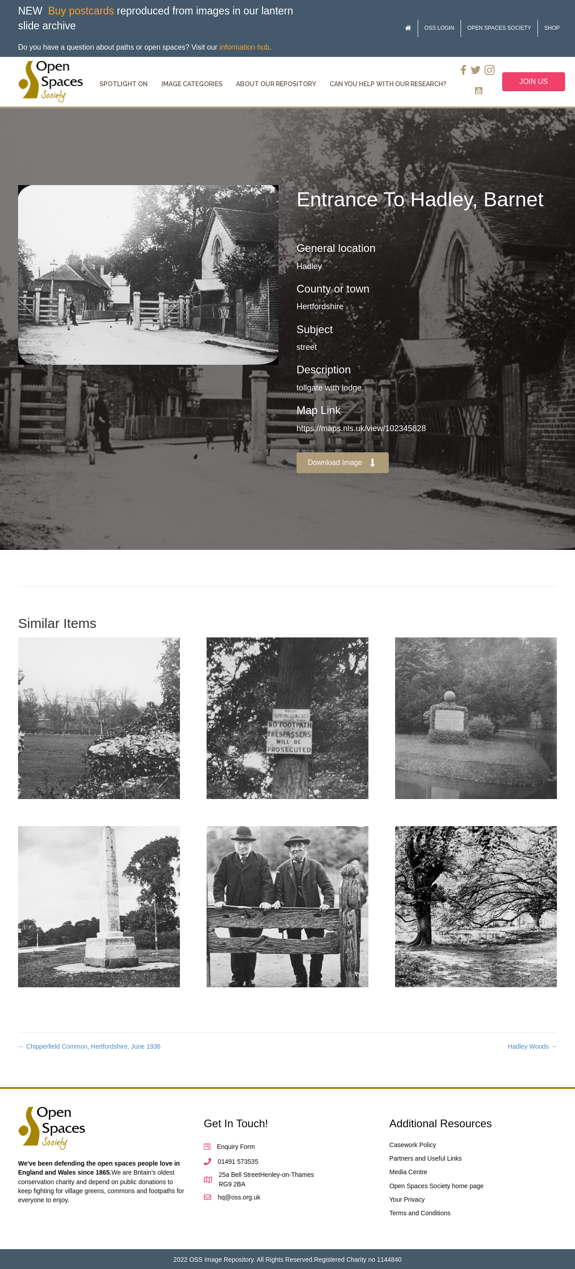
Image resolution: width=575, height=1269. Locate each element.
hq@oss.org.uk (239, 1197)
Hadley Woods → (532, 1046)
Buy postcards (81, 11)
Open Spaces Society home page (436, 1186)
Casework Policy (412, 1144)
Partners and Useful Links (425, 1158)
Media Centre (408, 1172)
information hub (244, 47)
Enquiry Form (236, 1146)
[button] (343, 463)
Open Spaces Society (499, 28)
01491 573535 (238, 1161)
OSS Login (439, 28)
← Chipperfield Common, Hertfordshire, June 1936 (89, 1046)
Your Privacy (406, 1199)
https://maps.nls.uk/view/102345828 (361, 428)
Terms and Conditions (419, 1213)
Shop (552, 28)
